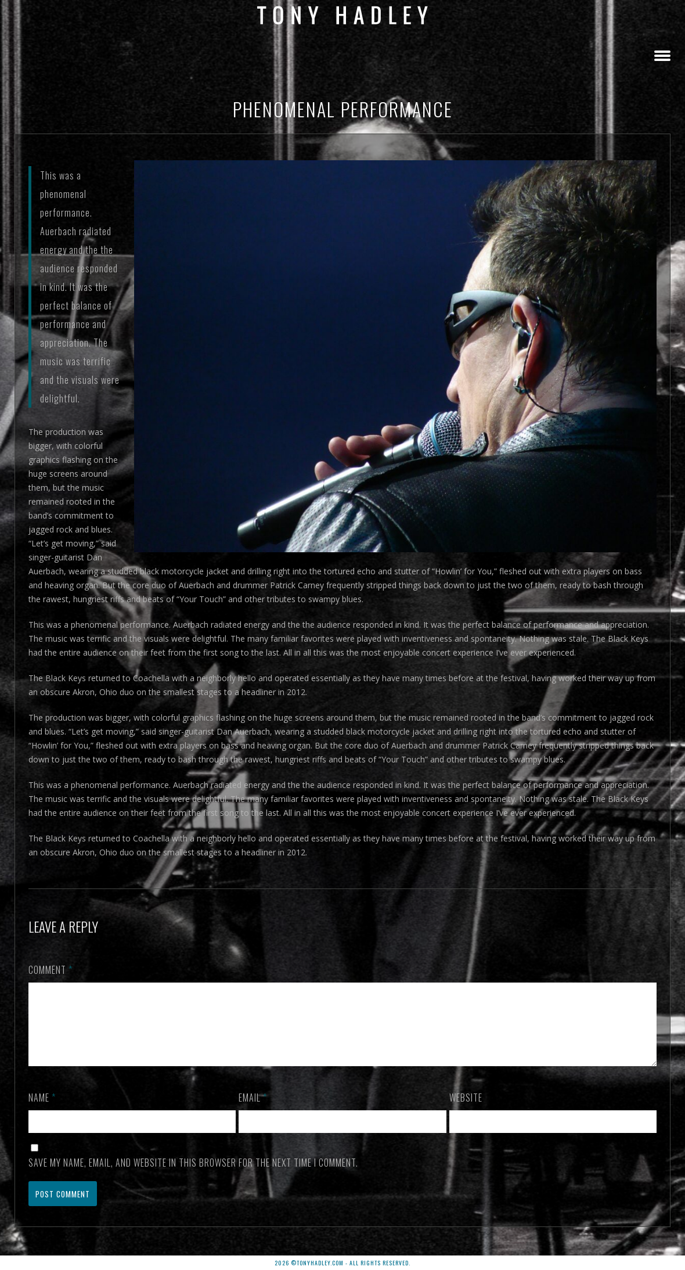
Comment (50, 970)
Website (465, 1111)
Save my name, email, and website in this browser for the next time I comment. (193, 1176)
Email (253, 1111)
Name (42, 1111)
